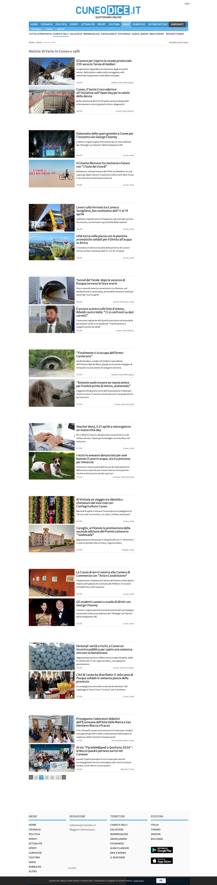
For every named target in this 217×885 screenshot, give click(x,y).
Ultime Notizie (157, 24)
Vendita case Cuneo (178, 42)
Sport (102, 24)
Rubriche (139, 24)
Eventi (74, 24)
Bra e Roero (157, 34)
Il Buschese (117, 857)
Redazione (77, 816)
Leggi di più (138, 881)
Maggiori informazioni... (83, 829)
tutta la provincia (40, 34)
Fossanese (124, 34)
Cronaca (47, 24)
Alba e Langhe (140, 34)
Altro (33, 871)
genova (156, 834)
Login (187, 3)
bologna (157, 838)
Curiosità (35, 852)
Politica (61, 24)
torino (156, 829)
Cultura (114, 24)
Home (34, 24)
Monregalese (91, 34)
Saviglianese (109, 34)
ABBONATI (177, 24)
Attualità (88, 24)
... (58, 777)
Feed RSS (72, 868)
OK (161, 880)
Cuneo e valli (61, 34)
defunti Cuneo (175, 34)
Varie (126, 24)
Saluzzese (76, 34)
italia (155, 824)
